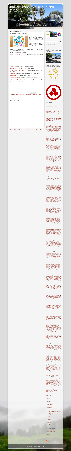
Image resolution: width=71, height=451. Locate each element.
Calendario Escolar (52, 149)
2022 (48, 401)
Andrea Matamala (57, 130)
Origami (57, 320)
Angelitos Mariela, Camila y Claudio (17, 54)
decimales (56, 189)
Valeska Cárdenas (53, 381)
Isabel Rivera (48, 269)
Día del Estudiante (54, 200)
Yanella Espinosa (49, 389)
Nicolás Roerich (56, 316)
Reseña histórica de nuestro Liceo (53, 46)
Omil (57, 319)
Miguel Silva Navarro (56, 308)
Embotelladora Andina (57, 221)
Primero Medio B (49, 334)
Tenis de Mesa (57, 371)
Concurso (55, 171)
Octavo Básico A (49, 318)
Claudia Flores (55, 167)
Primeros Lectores (57, 334)
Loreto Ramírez (49, 294)
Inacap (52, 264)
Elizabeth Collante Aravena (50, 220)
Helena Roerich (58, 258)
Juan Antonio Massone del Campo (54, 279)
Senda (59, 359)
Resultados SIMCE (49, 344)
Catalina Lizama (58, 160)
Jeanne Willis (55, 275)
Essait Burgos (57, 228)
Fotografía (47, 243)
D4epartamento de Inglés (57, 186)
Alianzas (50, 128)
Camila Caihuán (48, 150)
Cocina (56, 169)
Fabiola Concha (55, 231)
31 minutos (54, 111)
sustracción (55, 367)
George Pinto (48, 252)
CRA (51, 178)
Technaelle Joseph (49, 371)
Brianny (55, 147)
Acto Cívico (49, 121)
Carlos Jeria (57, 156)
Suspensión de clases (49, 367)
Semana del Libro (53, 359)
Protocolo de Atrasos (49, 336)
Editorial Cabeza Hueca (50, 213)
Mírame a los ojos (55, 309)
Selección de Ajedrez (53, 356)
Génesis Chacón (57, 251)
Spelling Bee (54, 366)
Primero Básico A (55, 331)
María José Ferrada (54, 299)
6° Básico (14, 94)
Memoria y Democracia (55, 307)
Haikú (47, 258)
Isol (55, 269)
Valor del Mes (59, 381)
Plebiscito (56, 328)
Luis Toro (47, 296)
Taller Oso (58, 369)
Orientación (52, 320)
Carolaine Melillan (57, 157)
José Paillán (51, 278)
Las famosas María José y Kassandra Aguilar (18, 79)
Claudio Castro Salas (54, 168)
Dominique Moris (53, 211)
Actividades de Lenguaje (20, 94)
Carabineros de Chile (49, 156)
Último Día (54, 379)
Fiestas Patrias (51, 239)
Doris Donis (47, 212)
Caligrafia (58, 149)
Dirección (48, 209)
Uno (56, 380)
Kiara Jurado (58, 284)
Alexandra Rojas (52, 127)
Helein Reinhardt (51, 258)
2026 (48, 395)
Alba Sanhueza (53, 126)
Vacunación (47, 381)
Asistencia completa (50, 140)
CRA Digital (58, 178)
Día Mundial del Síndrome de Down (53, 208)
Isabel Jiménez (58, 268)
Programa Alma (49, 335)
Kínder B (53, 285)
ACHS (59, 113)
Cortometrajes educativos (55, 177)
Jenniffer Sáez (49, 276)
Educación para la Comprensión (51, 217)
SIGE (50, 364)
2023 (48, 400)
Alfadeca (57, 127)
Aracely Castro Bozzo (54, 137)
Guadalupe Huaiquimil (56, 256)
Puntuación (55, 336)
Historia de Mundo (13, 73)
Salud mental (58, 349)
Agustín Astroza (53, 125)
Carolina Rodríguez (55, 158)
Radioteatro (56, 338)
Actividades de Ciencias (50, 114)
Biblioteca (54, 146)
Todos (53, 375)
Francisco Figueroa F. (54, 243)
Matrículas (53, 306)
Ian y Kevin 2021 (13, 75)
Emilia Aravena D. (55, 222)
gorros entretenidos (55, 254)
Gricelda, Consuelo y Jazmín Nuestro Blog (18, 70)
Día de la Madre (58, 196)
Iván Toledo (58, 269)
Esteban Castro (55, 229)
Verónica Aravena (55, 383)
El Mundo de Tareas (13, 66)
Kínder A (47, 285)
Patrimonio (53, 326)
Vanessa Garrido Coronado (55, 382)
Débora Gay (51, 189)
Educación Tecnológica (50, 219)
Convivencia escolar (50, 173)
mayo (49, 417)
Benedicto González (50, 144)
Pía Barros (54, 327)
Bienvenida (51, 147)
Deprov (60, 191)
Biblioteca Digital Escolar (50, 431)
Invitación (47, 268)
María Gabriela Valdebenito (54, 298)
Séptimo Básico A (50, 360)
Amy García (59, 129)
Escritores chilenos (56, 224)
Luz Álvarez (53, 296)
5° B (58, 111)
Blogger (43, 446)
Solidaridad (48, 366)
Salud (53, 349)
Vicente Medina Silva (53, 384)
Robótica (55, 347)
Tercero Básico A (49, 372)
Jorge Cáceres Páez (57, 276)
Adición (54, 121)
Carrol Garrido (52, 159)
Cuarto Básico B (51, 184)
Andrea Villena (48, 131)
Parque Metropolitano (55, 324)
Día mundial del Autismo (57, 207)
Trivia (55, 378)
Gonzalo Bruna (59, 253)
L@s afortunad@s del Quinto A (16, 81)
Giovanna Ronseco (57, 252)
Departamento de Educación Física (54, 190)
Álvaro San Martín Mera (53, 129)
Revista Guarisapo (58, 345)
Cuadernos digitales (28, 94)
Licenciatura (56, 288)
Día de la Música (49, 197)
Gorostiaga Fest (49, 254)
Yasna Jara (56, 389)
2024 (48, 398)
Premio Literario (53, 330)
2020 (48, 424)
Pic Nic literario (59, 327)
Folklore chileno (57, 240)
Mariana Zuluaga (57, 300)
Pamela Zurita (48, 324)
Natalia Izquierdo (57, 314)
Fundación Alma (52, 245)
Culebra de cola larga (50, 186)
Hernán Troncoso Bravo (56, 259)
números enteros (53, 317)
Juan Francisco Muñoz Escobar (51, 280)
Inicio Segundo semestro (56, 266)
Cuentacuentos (51, 185)
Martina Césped (49, 304)
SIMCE (53, 364)
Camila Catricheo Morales (57, 150)
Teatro (59, 370)
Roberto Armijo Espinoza (51, 346)
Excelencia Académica (53, 230)
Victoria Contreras (54, 385)
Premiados (47, 330)
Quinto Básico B (55, 337)
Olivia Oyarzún (51, 319)
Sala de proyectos (54, 348)
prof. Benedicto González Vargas (53, 441)
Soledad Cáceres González (57, 365)
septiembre (50, 413)
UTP (59, 380)
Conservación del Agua (56, 172)
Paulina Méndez (48, 327)
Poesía (60, 328)
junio (49, 416)
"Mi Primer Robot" (48, 111)
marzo (49, 420)
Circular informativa (49, 167)
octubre (49, 407)
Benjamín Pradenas (58, 145)
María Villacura (51, 300)
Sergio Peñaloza (56, 361)
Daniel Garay (54, 187)
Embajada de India (57, 220)
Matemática (48, 305)
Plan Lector (52, 328)
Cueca (56, 184)
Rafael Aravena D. (53, 339)
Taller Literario (53, 369)
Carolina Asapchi (48, 158)
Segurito (47, 356)
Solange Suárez (49, 365)
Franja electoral (51, 244)
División (51, 210)
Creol (55, 179)
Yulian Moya (51, 391)
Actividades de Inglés (49, 118)
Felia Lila (52, 232)
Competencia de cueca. (57, 170)
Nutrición (59, 317)
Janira (47, 270)
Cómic (59, 169)
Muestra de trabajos (54, 310)
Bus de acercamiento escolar (53, 148)
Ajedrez (48, 126)
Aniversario (54, 131)
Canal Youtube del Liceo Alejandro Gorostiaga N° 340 (52, 107)
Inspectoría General (56, 267)
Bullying (47, 148)
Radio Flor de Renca (49, 338)
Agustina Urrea (59, 125)
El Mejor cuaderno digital (14, 64)
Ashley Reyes (51, 139)
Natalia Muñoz (48, 315)
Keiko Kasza (53, 284)
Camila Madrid (49, 151)
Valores (48, 382)
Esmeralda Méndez (50, 228)
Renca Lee (48, 343)
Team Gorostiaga (53, 370)
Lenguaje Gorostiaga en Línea (51, 435)
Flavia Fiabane (58, 239)
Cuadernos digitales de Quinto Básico (54, 411)
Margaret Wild (55, 297)
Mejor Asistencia (48, 307)
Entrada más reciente (15, 129)
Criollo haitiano (59, 179)
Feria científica (53, 233)
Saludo (47, 350)
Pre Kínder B (57, 329)
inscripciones (48, 267)
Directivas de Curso (56, 209)
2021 (48, 403)
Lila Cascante (57, 289)
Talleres (47, 370)
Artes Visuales (54, 138)
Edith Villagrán (58, 212)
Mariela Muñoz (48, 301)
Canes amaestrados (50, 155)
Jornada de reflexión (50, 277)
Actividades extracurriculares (57, 120)
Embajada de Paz (49, 221)
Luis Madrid (58, 295)
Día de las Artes (57, 198)
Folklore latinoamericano (50, 241)
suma (59, 366)
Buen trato (58, 147)
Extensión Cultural (48, 231)
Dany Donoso (49, 188)
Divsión (54, 210)
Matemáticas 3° (55, 305)
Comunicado (49, 171)
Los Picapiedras (56, 294)
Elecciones (58, 219)
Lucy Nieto (51, 295)
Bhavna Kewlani (49, 146)
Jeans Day (59, 275)
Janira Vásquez (51, 270)
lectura (51, 286)
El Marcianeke (12, 62)
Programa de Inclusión (57, 335)
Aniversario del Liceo (54, 132)
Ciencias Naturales (55, 166)
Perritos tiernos (12, 83)
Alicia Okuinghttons (55, 128)
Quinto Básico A (35, 94)
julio (49, 414)
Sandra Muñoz (52, 351)
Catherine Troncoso (49, 161)
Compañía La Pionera (49, 170)
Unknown (48, 440)
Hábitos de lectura (57, 257)
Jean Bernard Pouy (49, 275)
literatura (47, 290)
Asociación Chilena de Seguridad (55, 141)
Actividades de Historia (53, 117)
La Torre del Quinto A (14, 77)
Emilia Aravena (48, 222)
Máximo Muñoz (58, 306)
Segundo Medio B (57, 355)
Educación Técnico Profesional (55, 218)
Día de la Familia (51, 196)
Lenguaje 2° (54, 287)
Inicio (28, 129)
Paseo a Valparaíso (54, 325)
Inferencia (47, 265)
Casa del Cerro (52, 160)
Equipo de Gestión (53, 223)
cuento (56, 185)
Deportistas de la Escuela (54, 191)
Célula (55, 161)
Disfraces (47, 210)
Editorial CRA (57, 213)
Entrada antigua (39, 129)
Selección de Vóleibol (52, 357)
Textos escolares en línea (50, 437)
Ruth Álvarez (48, 348)
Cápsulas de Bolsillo (57, 155)
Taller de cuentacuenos (53, 368)
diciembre (50, 404)
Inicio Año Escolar (49, 266)
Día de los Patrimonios (49, 199)
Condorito (50, 172)
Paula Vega (58, 326)
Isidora (52, 269)
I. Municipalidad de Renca (50, 263)
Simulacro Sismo (58, 364)
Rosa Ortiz (58, 347)
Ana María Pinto (50, 130)
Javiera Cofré (51, 274)
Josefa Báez (56, 278)
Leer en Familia (57, 286)
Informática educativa (53, 265)
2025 (48, 397)
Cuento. (60, 185)
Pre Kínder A (50, 329)
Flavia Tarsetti (50, 240)
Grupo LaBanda (48, 256)
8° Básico (52, 112)
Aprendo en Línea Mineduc (50, 430)
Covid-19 (47, 178)
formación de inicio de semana (55, 242)
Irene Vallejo (52, 268)
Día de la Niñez (55, 197)
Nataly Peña (51, 316)
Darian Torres (55, 188)
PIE (47, 328)
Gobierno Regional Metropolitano (51, 253)
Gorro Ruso (12, 68)
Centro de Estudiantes (54, 162)
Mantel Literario (49, 297)
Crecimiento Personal (49, 179)
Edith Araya (52, 212)
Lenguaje (48, 287)
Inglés (59, 265)
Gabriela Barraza (50, 251)
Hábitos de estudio (49, 257)
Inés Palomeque (57, 264)
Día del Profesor (54, 201)
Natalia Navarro (54, 315)
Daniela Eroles (59, 187)
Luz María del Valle (58, 296)
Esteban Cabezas (49, 229)
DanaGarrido (49, 187)
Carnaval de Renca (49, 157)
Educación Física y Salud (52, 216)
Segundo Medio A (51, 355)
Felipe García (56, 232)
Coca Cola (51, 169)
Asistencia (57, 139)
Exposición (58, 230)
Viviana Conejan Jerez (53, 386)
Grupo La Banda (57, 255)
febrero (49, 422)
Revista (53, 345)
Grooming (51, 255)
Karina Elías (48, 284)
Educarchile (48, 434)
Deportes (47, 191)
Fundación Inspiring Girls (55, 246)
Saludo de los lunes (53, 350)
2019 (48, 425)
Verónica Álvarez (48, 383)
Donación (58, 211)
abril (49, 419)
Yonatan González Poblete (51, 390)
